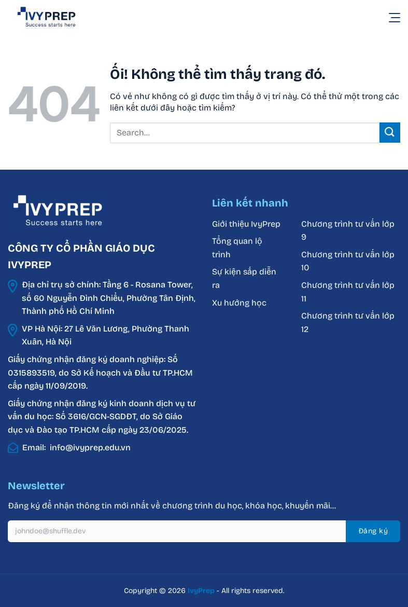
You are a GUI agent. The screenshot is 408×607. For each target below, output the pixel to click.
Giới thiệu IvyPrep (246, 224)
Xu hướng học (239, 303)
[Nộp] (389, 132)
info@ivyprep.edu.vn (90, 447)
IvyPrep (201, 590)
